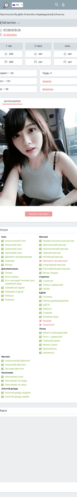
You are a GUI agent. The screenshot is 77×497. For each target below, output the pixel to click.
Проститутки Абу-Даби (11, 14)
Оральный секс (13, 248)
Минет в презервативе (55, 332)
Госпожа (47, 296)
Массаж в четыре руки (55, 260)
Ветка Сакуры (50, 272)
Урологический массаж (55, 248)
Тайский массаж (52, 252)
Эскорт (9, 272)
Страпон (47, 312)
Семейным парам (15, 287)
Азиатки (47, 81)
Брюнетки (48, 89)
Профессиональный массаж (58, 240)
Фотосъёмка (11, 276)
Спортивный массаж (54, 264)
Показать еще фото (39, 214)
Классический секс (15, 240)
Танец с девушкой (53, 284)
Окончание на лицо (15, 384)
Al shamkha (29, 14)
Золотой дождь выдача (18, 392)
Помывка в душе (14, 291)
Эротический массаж (54, 244)
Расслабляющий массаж (56, 268)
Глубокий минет (51, 340)
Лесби (46, 288)
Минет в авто (50, 344)
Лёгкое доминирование (56, 300)
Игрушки (9, 260)
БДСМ (46, 304)
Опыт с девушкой (52, 336)
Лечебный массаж (53, 256)
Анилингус (48, 352)
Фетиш (8, 264)
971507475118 (12, 29)
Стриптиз (48, 280)
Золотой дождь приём (17, 396)
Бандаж (47, 320)
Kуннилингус (50, 348)
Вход (63, 4)
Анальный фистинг (15, 364)
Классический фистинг (17, 360)
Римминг (10, 299)
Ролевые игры (51, 316)
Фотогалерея (12, 101)
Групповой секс (13, 252)
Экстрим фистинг (14, 368)
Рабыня (47, 308)
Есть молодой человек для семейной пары (20, 282)
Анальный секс (13, 244)
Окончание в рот (14, 376)
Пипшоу (9, 295)
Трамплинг (49, 324)
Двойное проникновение (18, 256)
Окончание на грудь (16, 380)
